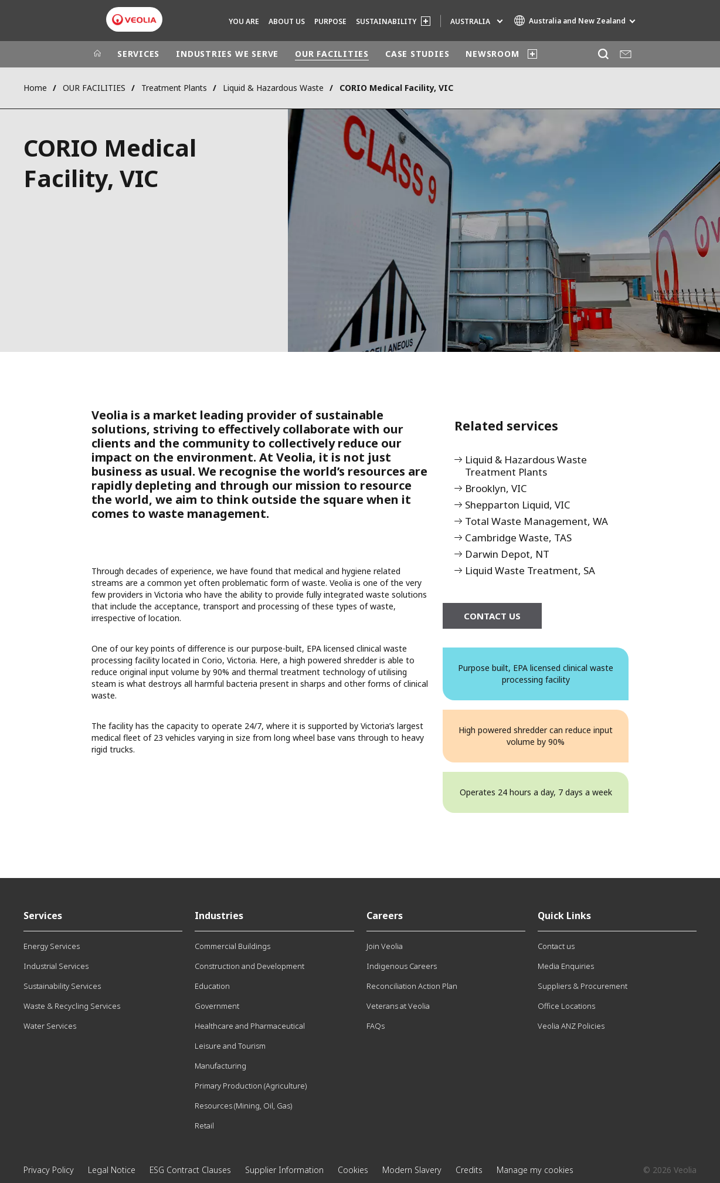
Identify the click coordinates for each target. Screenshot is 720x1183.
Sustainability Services (62, 986)
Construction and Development (249, 966)
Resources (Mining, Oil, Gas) (243, 1105)
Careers (384, 915)
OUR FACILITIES (332, 53)
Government (217, 1006)
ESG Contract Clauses (190, 1169)
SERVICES (138, 53)
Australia (470, 21)
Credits (469, 1169)
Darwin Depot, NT (507, 554)
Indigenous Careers (401, 966)
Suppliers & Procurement (582, 986)
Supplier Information (284, 1169)
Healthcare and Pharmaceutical (250, 1026)
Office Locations (566, 1006)
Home (35, 87)
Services (42, 915)
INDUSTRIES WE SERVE (227, 53)
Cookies (353, 1169)
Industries (219, 915)
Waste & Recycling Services (71, 1006)
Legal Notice (111, 1169)
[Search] (603, 54)
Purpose (330, 21)
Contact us (556, 946)
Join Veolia (384, 946)
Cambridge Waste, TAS (518, 538)
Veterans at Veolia (398, 1006)
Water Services (49, 1026)
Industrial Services (56, 966)
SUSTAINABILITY (386, 21)
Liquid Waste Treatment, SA (530, 571)
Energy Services (51, 946)
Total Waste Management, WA (536, 522)
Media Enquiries (566, 966)
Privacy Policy (48, 1169)
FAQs (375, 1026)
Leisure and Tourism (230, 1045)
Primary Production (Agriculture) (251, 1085)
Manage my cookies (535, 1169)
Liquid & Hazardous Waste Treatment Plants (526, 466)
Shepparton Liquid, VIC (517, 505)
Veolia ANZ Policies (571, 1026)
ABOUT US (287, 21)
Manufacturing (220, 1065)
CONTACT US (492, 616)
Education (212, 986)
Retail (204, 1125)
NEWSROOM (492, 53)
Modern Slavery (411, 1169)
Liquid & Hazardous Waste (273, 87)
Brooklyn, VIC (496, 489)
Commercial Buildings (232, 946)
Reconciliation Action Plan (411, 986)
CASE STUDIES (417, 53)
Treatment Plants (174, 87)
